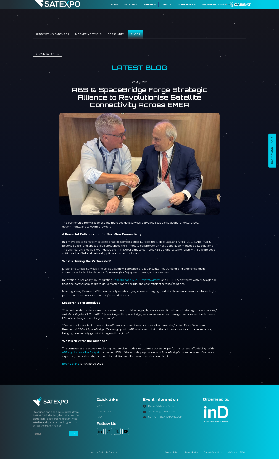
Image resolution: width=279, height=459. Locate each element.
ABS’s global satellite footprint (82, 352)
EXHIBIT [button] (150, 4)
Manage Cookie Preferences (104, 452)
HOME (114, 4)
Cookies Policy (171, 452)
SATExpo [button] (131, 4)
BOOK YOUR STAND (271, 150)
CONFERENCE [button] (187, 4)
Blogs (135, 34)
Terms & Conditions (213, 452)
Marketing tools (88, 34)
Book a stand (70, 363)
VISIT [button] (167, 4)
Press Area (116, 34)
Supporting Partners (52, 34)
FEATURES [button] (209, 4)
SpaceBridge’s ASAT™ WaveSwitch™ (137, 280)
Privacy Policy (191, 452)
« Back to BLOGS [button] (47, 54)
